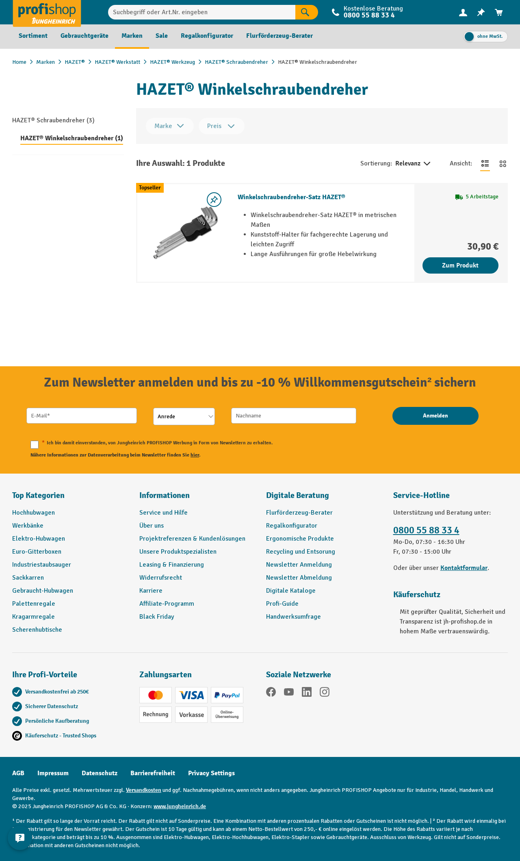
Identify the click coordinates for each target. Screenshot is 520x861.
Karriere (150, 591)
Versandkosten (143, 790)
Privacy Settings (211, 773)
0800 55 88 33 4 (369, 15)
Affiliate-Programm (166, 604)
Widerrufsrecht (160, 578)
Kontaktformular (464, 568)
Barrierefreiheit (152, 773)
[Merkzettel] (481, 12)
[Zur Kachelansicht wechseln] (503, 163)
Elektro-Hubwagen (38, 539)
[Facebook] (271, 693)
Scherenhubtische (37, 630)
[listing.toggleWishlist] (214, 199)
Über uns (151, 526)
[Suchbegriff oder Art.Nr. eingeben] (202, 12)
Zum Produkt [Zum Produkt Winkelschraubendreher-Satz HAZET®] (460, 265)
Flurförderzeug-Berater (299, 513)
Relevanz (413, 164)
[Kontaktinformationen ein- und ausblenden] (20, 840)
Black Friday (156, 617)
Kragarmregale (33, 617)
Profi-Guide (282, 604)
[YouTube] (289, 693)
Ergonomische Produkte (300, 539)
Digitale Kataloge (291, 591)
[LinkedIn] (307, 693)
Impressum (53, 773)
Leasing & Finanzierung (171, 565)
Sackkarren (28, 578)
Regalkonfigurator (291, 526)
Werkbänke (27, 526)
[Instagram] (324, 693)
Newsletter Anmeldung (299, 565)
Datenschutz (99, 773)
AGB (18, 773)
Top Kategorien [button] (38, 495)
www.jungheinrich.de (180, 806)
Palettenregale (33, 604)
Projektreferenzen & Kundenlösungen (192, 539)
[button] (323, 499)
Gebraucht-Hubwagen (42, 591)
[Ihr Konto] (463, 12)
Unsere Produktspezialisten (178, 552)
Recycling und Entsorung (300, 552)
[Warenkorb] (499, 12)
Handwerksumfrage (293, 617)
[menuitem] (463, 12)
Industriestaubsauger (41, 565)
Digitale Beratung (297, 495)
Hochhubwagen (33, 513)
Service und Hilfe (163, 513)
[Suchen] (306, 12)
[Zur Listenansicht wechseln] (485, 163)
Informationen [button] (164, 495)
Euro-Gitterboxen (36, 552)
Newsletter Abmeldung (299, 578)
